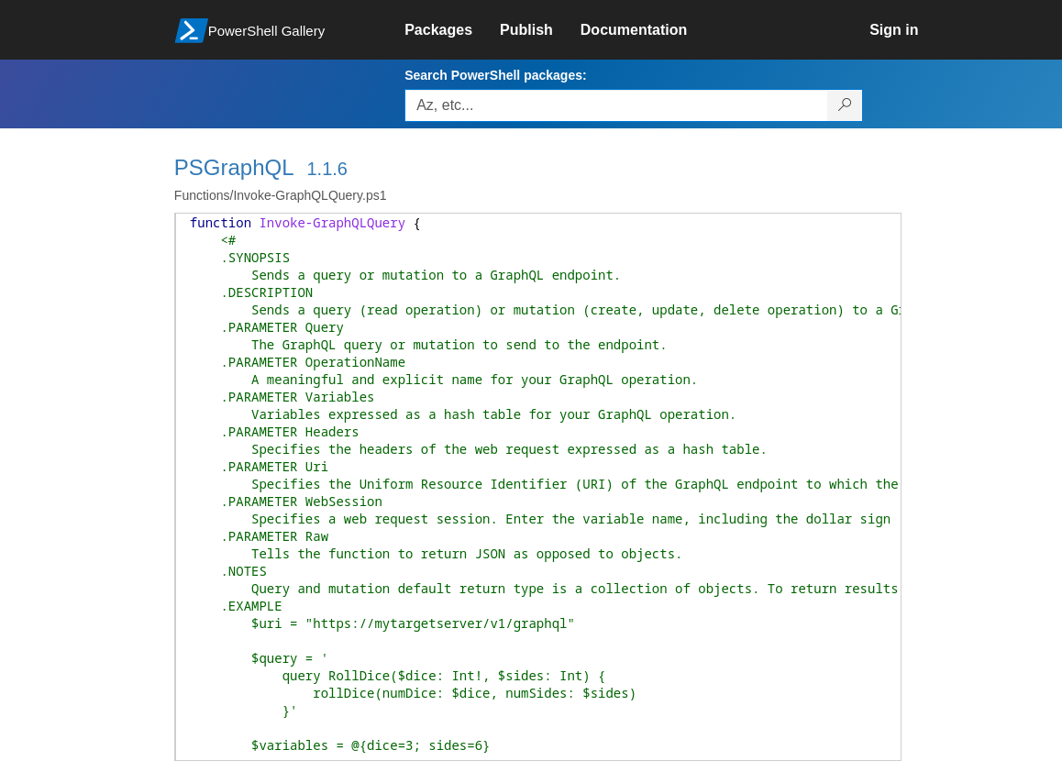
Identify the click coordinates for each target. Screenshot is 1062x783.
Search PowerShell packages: (495, 75)
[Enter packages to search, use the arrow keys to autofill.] (616, 105)
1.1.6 (326, 169)
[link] (452, 30)
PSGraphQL (234, 167)
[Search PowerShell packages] (845, 105)
